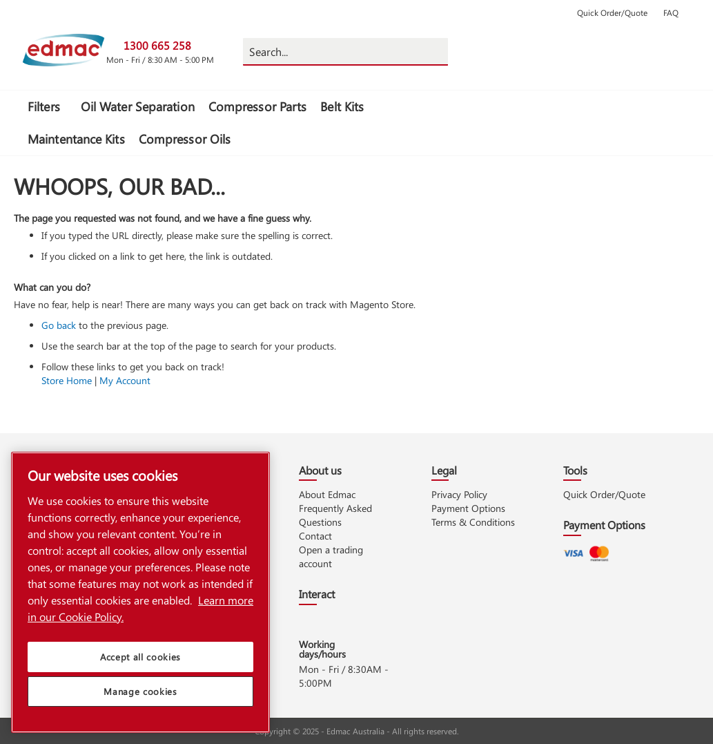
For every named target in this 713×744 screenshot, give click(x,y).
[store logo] (63, 50)
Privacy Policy (459, 494)
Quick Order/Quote (612, 12)
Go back (58, 325)
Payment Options (468, 508)
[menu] (239, 122)
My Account (124, 380)
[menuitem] (47, 106)
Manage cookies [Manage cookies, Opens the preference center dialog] (140, 698)
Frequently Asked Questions (335, 515)
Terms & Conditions (473, 521)
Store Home (66, 380)
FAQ (670, 12)
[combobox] (345, 52)
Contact (315, 535)
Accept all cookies (140, 663)
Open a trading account (331, 556)
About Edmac (327, 494)
